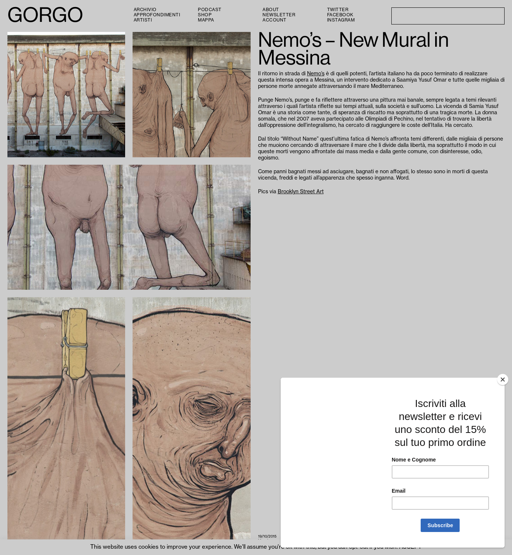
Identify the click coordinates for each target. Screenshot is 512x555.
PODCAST (210, 9)
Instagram (341, 20)
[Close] (502, 379)
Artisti (143, 20)
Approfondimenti (157, 15)
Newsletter (278, 15)
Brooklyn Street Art (301, 191)
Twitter (338, 9)
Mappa (206, 20)
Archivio (145, 9)
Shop (205, 15)
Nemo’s (316, 73)
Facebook (340, 15)
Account (274, 20)
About (270, 9)
